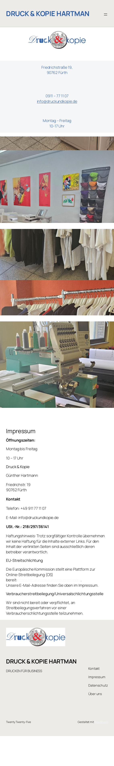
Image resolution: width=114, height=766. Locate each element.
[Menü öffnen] (105, 14)
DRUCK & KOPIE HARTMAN (47, 13)
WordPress (101, 722)
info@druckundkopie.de (57, 101)
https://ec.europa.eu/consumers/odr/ (49, 579)
